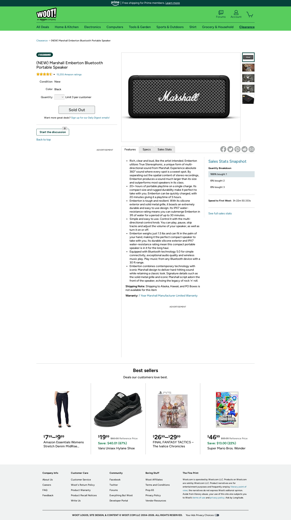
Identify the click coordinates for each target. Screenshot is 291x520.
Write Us (76, 500)
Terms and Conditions (158, 484)
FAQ (44, 490)
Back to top (43, 139)
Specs (147, 149)
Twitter (114, 484)
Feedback (47, 495)
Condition (46, 81)
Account (236, 14)
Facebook (115, 479)
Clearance (42, 40)
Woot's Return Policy (83, 484)
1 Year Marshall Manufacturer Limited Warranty (168, 295)
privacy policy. (217, 497)
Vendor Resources (156, 500)
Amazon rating (69, 74)
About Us (47, 479)
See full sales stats (220, 213)
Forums (221, 14)
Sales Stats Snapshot (227, 161)
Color (49, 89)
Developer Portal (119, 500)
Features (130, 149)
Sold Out (77, 109)
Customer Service (81, 479)
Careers (46, 484)
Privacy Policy (153, 495)
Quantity (47, 97)
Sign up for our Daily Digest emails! (90, 117)
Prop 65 (150, 490)
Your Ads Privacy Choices (200, 515)
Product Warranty (81, 490)
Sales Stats (165, 149)
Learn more (173, 3)
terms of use (199, 497)
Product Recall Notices (84, 495)
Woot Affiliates (154, 479)
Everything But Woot (121, 495)
